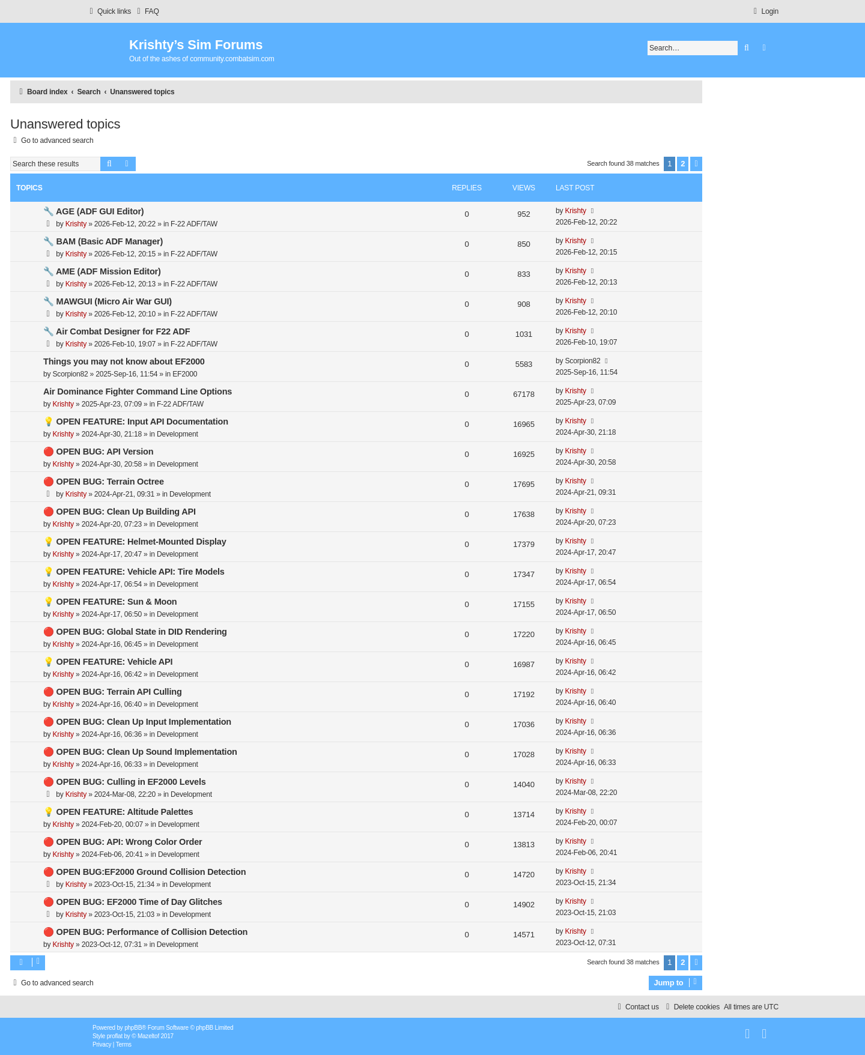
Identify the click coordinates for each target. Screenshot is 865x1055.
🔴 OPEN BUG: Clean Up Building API (119, 511)
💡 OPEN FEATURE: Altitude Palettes (118, 812)
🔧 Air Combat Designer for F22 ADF (116, 331)
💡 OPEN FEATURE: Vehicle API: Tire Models (134, 571)
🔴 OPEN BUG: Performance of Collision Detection (145, 932)
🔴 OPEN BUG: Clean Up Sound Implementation (140, 752)
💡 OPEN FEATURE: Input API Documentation (135, 421)
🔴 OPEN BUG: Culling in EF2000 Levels (124, 782)
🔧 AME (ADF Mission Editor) (102, 271)
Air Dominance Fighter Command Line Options (137, 391)
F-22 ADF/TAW (194, 224)
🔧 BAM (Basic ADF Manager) (103, 241)
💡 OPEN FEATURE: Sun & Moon (110, 601)
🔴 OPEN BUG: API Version (98, 451)
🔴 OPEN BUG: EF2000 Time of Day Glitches (132, 902)
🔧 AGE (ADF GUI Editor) (93, 211)
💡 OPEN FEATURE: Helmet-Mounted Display (134, 541)
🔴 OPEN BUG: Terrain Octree (103, 481)
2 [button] (683, 163)
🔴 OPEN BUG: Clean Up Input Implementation (137, 722)
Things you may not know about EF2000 (124, 361)
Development (177, 434)
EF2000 (184, 374)
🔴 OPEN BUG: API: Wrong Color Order (122, 842)
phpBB (133, 1027)
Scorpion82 (70, 374)
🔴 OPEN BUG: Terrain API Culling (112, 692)
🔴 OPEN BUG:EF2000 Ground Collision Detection (144, 872)
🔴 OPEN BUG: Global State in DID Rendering (135, 631)
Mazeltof (148, 1036)
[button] (696, 164)
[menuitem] (146, 12)
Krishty (75, 224)
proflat (115, 1036)
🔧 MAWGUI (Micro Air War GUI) (107, 301)
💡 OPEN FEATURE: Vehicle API (107, 662)
